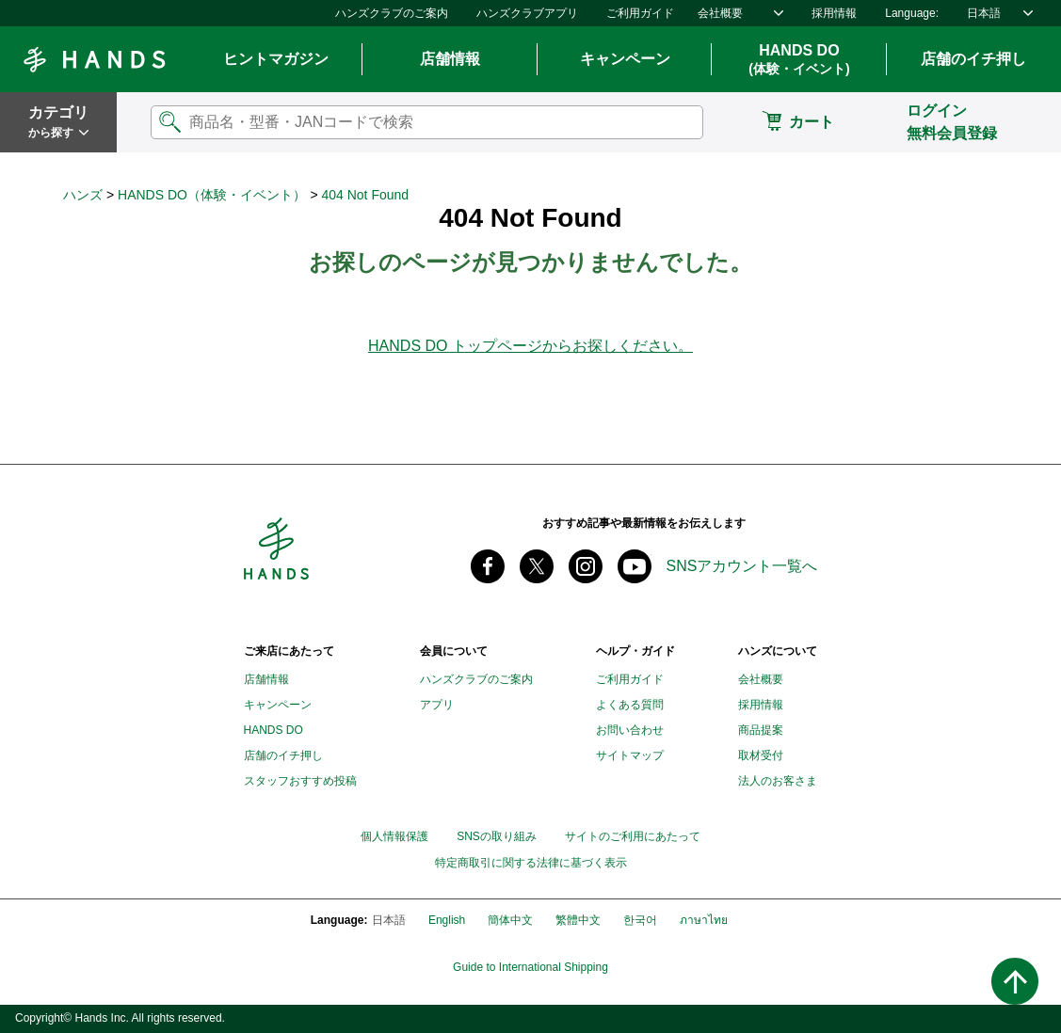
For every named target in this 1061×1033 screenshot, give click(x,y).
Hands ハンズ (94, 59)
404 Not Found (365, 194)
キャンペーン (625, 59)
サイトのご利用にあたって (632, 836)
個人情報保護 (394, 836)
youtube (634, 566)
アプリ (437, 704)
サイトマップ (630, 755)
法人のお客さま (777, 780)
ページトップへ (1014, 981)
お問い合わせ (630, 730)
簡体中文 (510, 920)
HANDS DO (798, 60)
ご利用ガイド (640, 13)
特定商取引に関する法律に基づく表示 (531, 863)
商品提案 (760, 730)
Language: (912, 13)
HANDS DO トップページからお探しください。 (530, 346)
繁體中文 (578, 920)
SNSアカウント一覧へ (742, 566)
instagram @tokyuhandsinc (586, 566)
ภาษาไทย (704, 920)
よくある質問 (630, 704)
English (446, 920)
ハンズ (83, 194)
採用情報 (834, 13)
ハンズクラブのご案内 (391, 13)
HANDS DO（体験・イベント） (212, 194)
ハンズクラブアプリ (527, 13)
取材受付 (760, 755)
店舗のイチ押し (283, 755)
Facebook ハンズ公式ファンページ (488, 566)
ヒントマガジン (276, 59)
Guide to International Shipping (530, 967)
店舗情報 (450, 59)
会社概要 (720, 13)
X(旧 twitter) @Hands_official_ (537, 566)
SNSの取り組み (497, 836)
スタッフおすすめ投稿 (300, 780)
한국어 (640, 920)
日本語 (984, 13)
